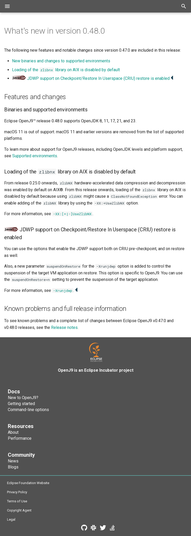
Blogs (13, 467)
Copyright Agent (19, 510)
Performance (20, 438)
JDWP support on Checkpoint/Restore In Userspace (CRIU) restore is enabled (98, 78)
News (13, 461)
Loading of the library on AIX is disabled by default (66, 69)
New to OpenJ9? (23, 397)
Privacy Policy (17, 492)
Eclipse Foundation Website (28, 483)
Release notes (64, 327)
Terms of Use (17, 501)
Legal (11, 519)
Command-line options (28, 409)
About (13, 432)
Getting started (21, 403)
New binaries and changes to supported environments (61, 60)
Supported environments (34, 155)
